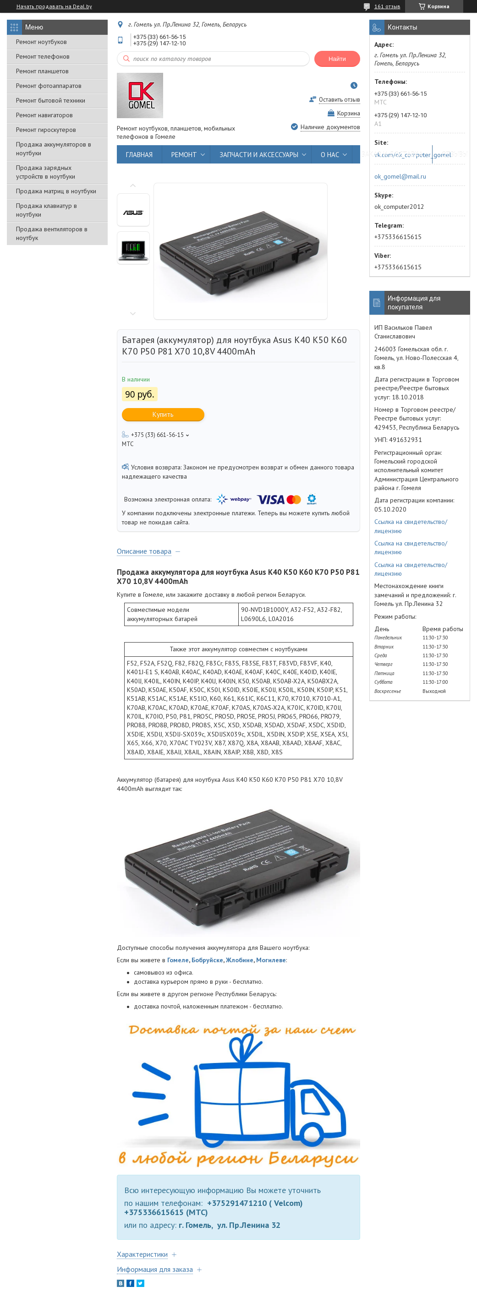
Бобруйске (207, 960)
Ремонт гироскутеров (46, 129)
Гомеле (178, 960)
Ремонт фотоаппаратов (49, 86)
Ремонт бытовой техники (50, 100)
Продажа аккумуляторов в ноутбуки (53, 148)
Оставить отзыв (339, 100)
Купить (163, 414)
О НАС (330, 154)
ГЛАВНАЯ (139, 154)
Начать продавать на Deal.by (54, 6)
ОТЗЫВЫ (455, 154)
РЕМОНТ (184, 154)
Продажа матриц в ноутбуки (56, 191)
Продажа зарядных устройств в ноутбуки (45, 172)
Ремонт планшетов (42, 71)
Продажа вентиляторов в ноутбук (52, 233)
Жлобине (239, 960)
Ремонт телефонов (43, 56)
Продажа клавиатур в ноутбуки (46, 210)
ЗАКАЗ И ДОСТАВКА (392, 154)
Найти (337, 58)
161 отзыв (387, 6)
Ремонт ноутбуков (41, 42)
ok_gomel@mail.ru (400, 176)
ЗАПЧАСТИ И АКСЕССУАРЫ (258, 154)
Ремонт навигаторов (44, 115)
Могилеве (271, 960)
